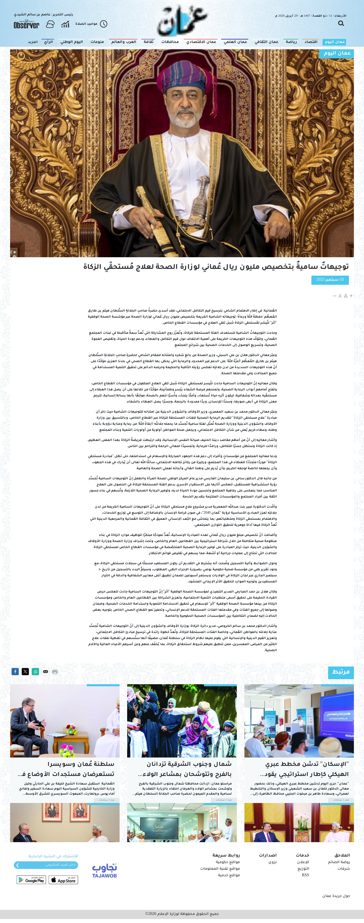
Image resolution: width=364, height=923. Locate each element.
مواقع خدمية (229, 876)
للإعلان (303, 863)
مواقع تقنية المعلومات (220, 869)
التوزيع (303, 869)
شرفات (343, 869)
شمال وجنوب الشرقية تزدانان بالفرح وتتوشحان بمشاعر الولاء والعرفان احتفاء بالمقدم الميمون (184, 771)
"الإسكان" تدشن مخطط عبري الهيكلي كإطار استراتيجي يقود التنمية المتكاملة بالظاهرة (307, 771)
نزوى (272, 863)
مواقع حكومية (228, 863)
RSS (305, 876)
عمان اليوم (337, 54)
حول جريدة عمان (336, 896)
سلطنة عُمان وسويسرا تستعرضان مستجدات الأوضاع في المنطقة (66, 771)
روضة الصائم (339, 863)
